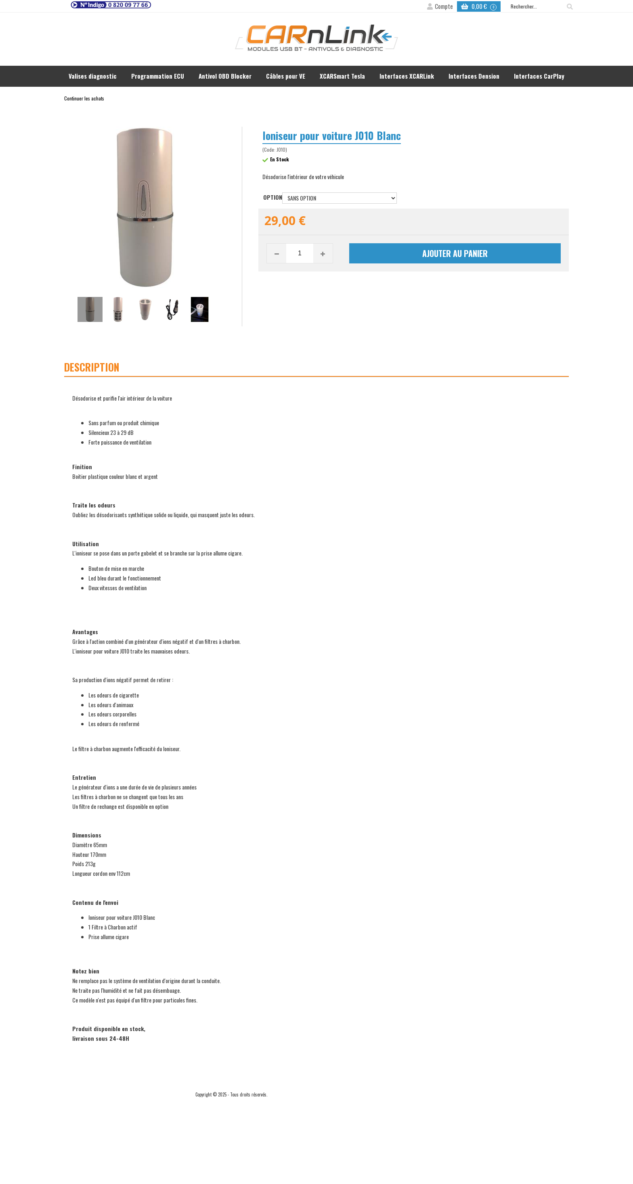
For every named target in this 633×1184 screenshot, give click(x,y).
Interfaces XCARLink (406, 75)
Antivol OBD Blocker (225, 75)
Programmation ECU (157, 75)
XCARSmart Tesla (342, 75)
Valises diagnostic (93, 75)
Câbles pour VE (285, 75)
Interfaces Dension (474, 75)
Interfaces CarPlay (539, 75)
